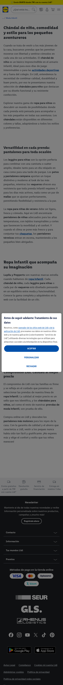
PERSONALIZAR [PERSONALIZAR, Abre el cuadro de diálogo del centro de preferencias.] (31, 357)
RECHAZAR (31, 366)
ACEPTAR (31, 348)
